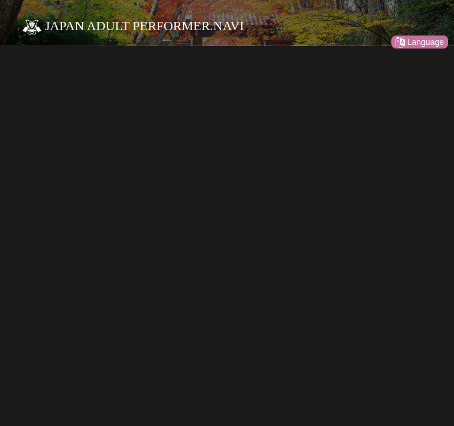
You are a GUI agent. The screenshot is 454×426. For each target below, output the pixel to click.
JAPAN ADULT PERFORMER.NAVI (133, 25)
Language (419, 42)
